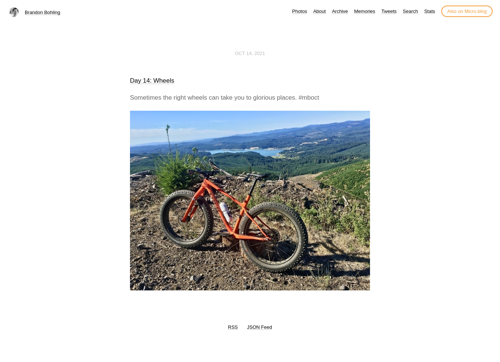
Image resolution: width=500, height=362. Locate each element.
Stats (429, 11)
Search (410, 11)
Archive (340, 11)
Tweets (389, 11)
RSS (233, 327)
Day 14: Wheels (152, 80)
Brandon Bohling (42, 12)
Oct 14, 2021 (250, 53)
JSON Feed (259, 327)
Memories (364, 11)
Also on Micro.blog (467, 11)
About (319, 11)
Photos (299, 11)
